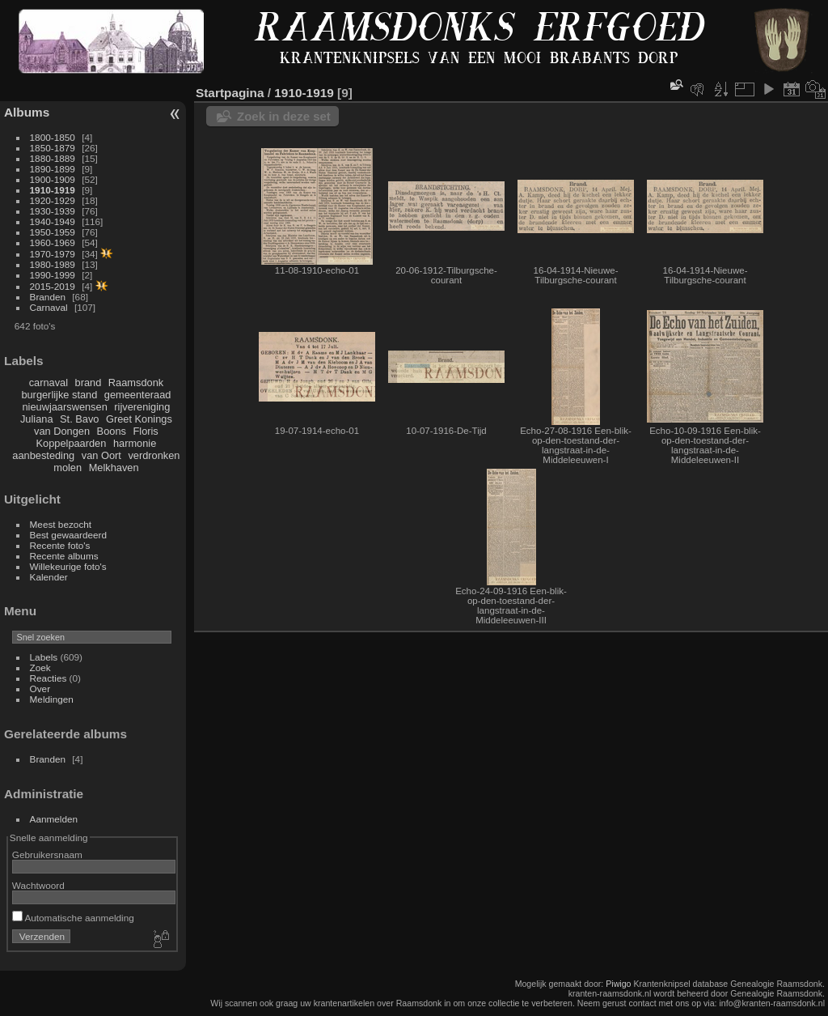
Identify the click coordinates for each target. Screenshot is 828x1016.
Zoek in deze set (284, 116)
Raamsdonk (135, 382)
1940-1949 (52, 221)
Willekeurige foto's (68, 566)
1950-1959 (52, 232)
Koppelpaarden (71, 443)
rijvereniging (142, 407)
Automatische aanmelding (73, 917)
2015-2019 (52, 286)
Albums (26, 112)
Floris (145, 431)
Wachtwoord (38, 885)
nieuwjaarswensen (64, 407)
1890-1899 (52, 169)
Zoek (40, 667)
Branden (47, 296)
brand (88, 382)
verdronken (154, 455)
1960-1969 (52, 242)
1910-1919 (52, 190)
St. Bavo (79, 419)
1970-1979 (52, 254)
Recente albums (64, 556)
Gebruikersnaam (47, 854)
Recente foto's (60, 545)
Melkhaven (114, 467)
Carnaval (49, 307)
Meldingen (52, 699)
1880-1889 (52, 158)
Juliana (36, 419)
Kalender (49, 577)
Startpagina (230, 93)
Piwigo (618, 983)
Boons (111, 431)
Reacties (48, 678)
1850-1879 (52, 147)
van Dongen (62, 431)
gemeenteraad (137, 395)
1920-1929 (52, 200)
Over (40, 688)
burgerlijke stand (59, 395)
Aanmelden (54, 819)
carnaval (48, 382)
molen (67, 467)
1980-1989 (52, 264)
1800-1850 (52, 137)
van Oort (101, 455)
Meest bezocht (61, 524)
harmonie (134, 443)
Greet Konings (139, 419)
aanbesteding (43, 455)
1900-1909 (52, 179)
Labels (44, 657)
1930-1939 (52, 211)
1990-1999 (52, 275)
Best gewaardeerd (69, 534)
